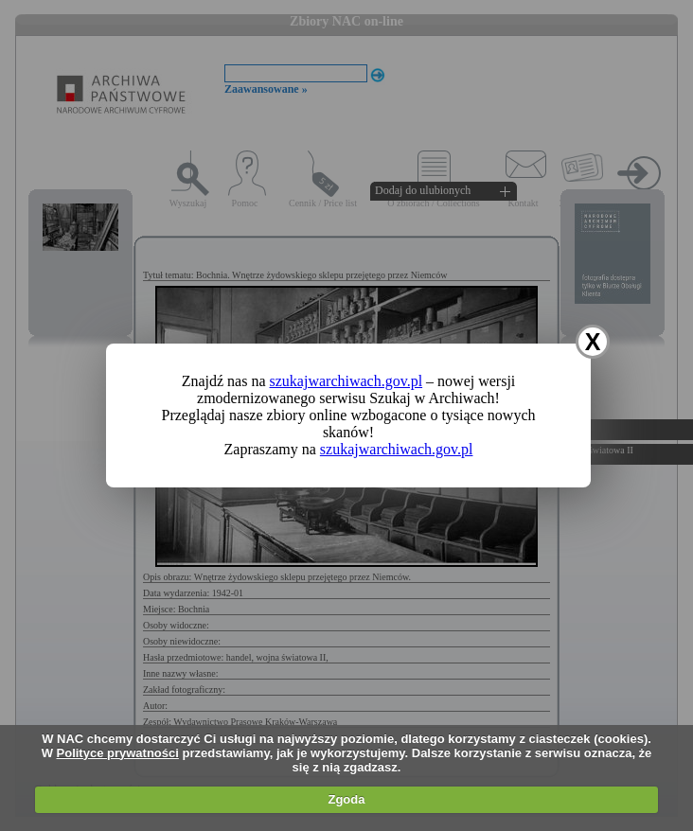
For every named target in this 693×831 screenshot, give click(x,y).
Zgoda (346, 799)
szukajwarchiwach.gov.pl (346, 381)
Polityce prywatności (118, 753)
